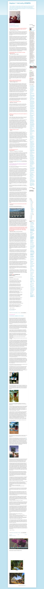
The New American (32, 287)
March (31, 203)
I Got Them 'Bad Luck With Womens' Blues (32, 130)
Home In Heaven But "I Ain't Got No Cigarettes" (32, 129)
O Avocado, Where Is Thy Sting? (32, 147)
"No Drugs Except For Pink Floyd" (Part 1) (32, 143)
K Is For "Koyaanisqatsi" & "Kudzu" (32, 133)
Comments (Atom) (14, 535)
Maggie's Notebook (32, 263)
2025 (30, 219)
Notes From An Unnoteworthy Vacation (32, 146)
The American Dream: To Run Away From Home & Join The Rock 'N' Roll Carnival (32, 163)
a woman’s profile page (18, 161)
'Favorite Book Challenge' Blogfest (32, 110)
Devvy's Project (32, 243)
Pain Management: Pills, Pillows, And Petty (32, 152)
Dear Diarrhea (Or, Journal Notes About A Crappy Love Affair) (32, 101)
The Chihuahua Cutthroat (31, 166)
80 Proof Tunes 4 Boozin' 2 (31, 92)
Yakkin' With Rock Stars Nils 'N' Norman (32, 183)
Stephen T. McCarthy (19, 3)
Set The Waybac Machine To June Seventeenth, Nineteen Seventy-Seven (32, 156)
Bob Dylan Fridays (32, 233)
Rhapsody (31, 275)
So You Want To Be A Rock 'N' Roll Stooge (32, 157)
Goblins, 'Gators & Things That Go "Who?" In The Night (32, 122)
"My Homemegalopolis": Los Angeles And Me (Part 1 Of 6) (32, 142)
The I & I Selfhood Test (32, 167)
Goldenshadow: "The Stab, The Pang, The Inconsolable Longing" (32, 124)
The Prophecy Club (32, 288)
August (31, 207)
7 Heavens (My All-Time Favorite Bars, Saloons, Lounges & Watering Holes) (32, 89)
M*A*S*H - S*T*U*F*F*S (31, 134)
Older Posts (26, 534)
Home (18, 534)
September (32, 208)
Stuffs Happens (31, 160)
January (31, 201)
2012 (30, 217)
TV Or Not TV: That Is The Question (32, 179)
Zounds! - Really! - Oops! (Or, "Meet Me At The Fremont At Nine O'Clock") (32, 185)
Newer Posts (10, 534)
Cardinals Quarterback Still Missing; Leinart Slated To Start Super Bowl (32, 99)
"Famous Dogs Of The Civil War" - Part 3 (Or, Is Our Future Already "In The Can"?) (32, 109)
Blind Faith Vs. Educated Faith (31, 97)
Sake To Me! (31, 277)
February (32, 202)
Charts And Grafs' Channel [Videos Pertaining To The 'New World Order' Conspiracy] (32, 237)
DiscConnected (32, 244)
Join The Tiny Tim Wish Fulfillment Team (32, 131)
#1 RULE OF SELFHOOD (32, 211)
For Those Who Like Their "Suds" (32, 118)
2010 (30, 215)
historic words (31, 257)
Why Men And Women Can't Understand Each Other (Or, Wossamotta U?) (32, 181)
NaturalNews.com (32, 265)
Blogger (24, 585)
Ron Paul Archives (32, 276)
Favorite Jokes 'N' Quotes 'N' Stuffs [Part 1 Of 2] (32, 112)
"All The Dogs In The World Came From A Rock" (32, 94)
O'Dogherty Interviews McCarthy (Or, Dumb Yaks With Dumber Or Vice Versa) (32, 151)
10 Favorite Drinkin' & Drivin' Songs (32, 91)
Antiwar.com (31, 225)
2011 (30, 216)
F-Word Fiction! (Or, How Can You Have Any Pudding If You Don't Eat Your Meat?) (32, 120)
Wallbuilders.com (32, 294)
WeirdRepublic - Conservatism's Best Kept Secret (32, 296)
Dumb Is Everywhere (32, 245)
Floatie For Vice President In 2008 (32, 117)
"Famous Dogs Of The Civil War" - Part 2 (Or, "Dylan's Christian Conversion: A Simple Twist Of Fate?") (32, 106)
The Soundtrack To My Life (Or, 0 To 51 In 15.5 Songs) (32, 173)
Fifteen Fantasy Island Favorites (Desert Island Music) (32, 116)
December (32, 214)
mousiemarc (31, 264)
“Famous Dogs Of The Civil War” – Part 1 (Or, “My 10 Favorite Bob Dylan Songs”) (32, 103)
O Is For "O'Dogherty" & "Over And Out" (32, 148)
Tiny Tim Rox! (31, 291)
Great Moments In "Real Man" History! (32, 125)
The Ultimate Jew (32, 290)
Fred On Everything (32, 252)
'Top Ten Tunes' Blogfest (31, 178)
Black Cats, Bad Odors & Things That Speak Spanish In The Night (32, 96)
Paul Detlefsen (31, 269)
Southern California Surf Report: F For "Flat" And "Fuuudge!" (32, 159)
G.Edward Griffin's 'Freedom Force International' (32, 254)
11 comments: (19, 312)
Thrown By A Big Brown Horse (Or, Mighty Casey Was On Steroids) (32, 175)
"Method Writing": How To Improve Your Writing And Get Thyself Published (32, 137)
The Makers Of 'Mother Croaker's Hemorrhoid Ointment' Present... (32, 169)
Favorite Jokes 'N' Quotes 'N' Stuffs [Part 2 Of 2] (32, 114)
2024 (30, 218)
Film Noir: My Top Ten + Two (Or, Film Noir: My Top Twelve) (32, 87)
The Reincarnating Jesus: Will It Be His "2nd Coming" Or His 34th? (32, 171)
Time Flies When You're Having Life (32, 176)
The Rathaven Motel (32, 289)
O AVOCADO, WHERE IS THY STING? (16, 315)
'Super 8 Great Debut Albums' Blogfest (32, 161)
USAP (26, 438)
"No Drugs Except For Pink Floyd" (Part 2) (32, 144)
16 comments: (19, 532)
